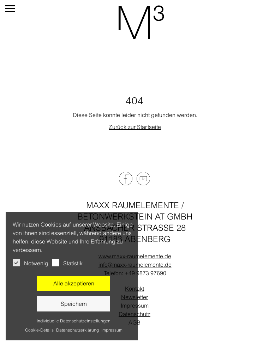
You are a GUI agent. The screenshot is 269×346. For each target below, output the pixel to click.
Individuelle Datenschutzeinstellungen (73, 321)
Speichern (74, 304)
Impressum (111, 330)
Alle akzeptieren (73, 283)
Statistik (67, 262)
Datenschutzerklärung (77, 330)
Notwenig (30, 262)
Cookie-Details (39, 330)
